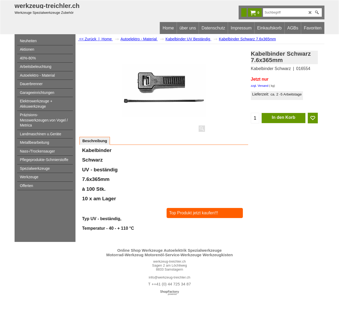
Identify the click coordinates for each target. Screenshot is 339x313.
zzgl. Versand (259, 85)
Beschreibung (94, 141)
